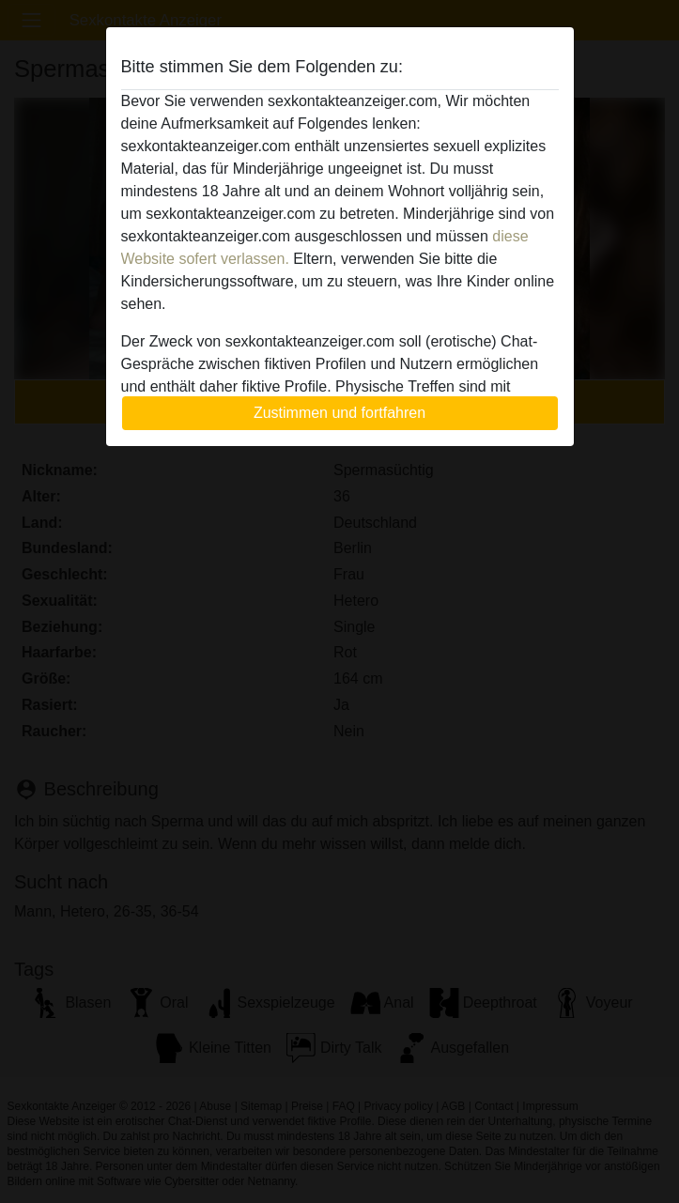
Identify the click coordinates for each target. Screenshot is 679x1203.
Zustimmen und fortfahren (339, 413)
